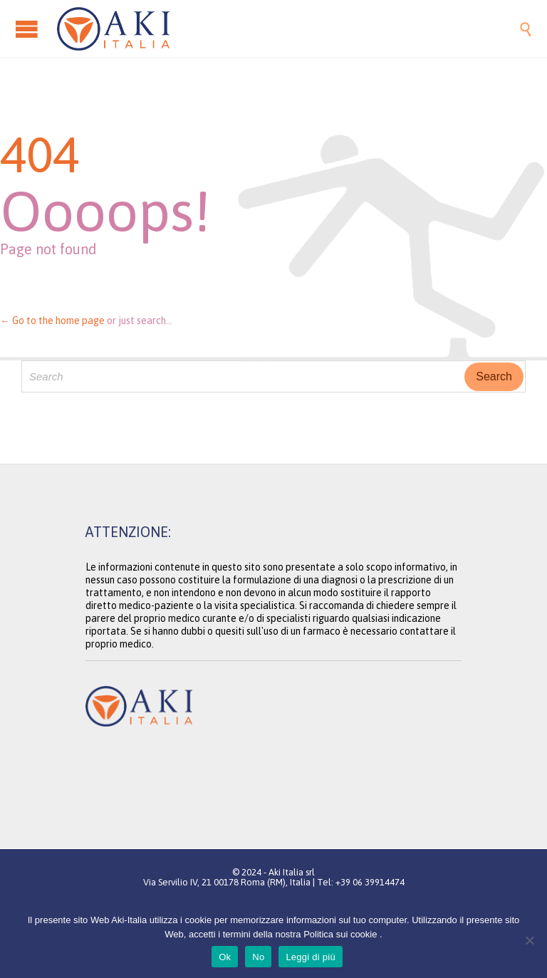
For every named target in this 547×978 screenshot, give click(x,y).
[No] (529, 940)
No (258, 957)
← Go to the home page (52, 320)
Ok (225, 957)
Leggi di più (310, 957)
